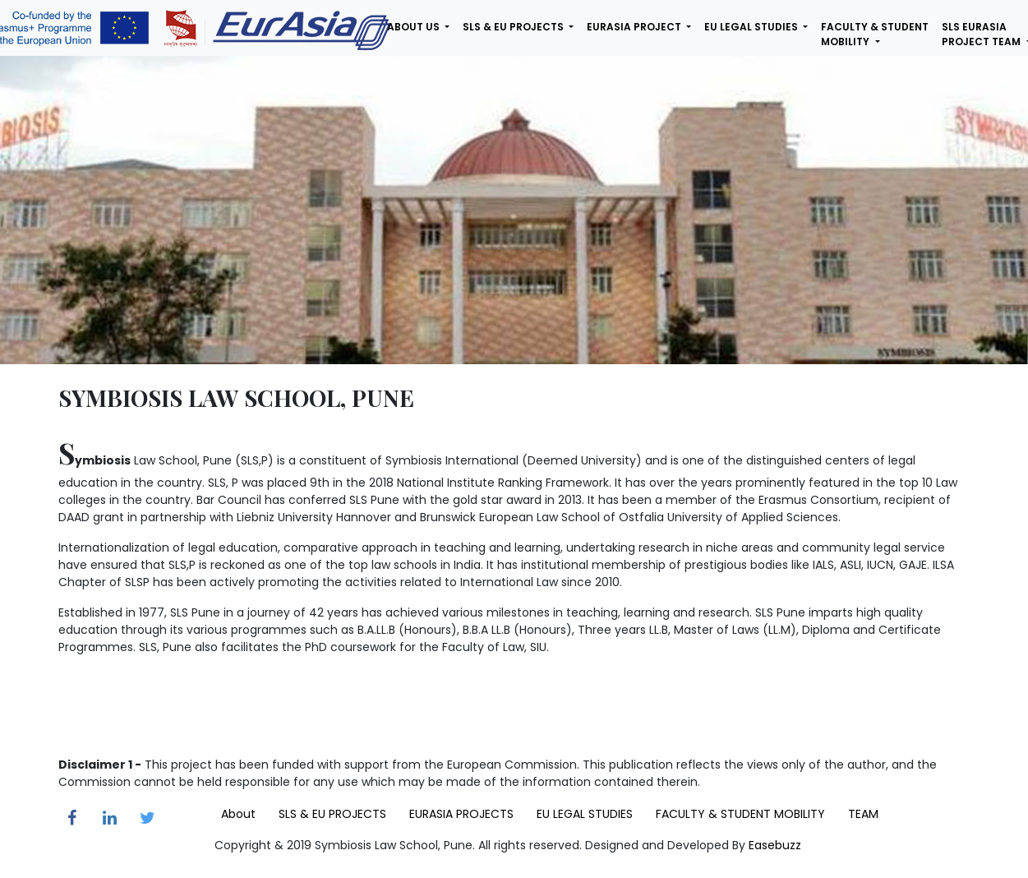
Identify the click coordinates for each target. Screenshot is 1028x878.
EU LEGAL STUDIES (585, 814)
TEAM (863, 814)
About (238, 814)
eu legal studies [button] (752, 27)
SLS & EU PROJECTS (332, 814)
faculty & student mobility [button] (875, 34)
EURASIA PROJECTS (461, 814)
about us (414, 27)
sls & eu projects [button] (514, 27)
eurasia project (635, 27)
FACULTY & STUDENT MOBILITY (740, 814)
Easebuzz (775, 845)
